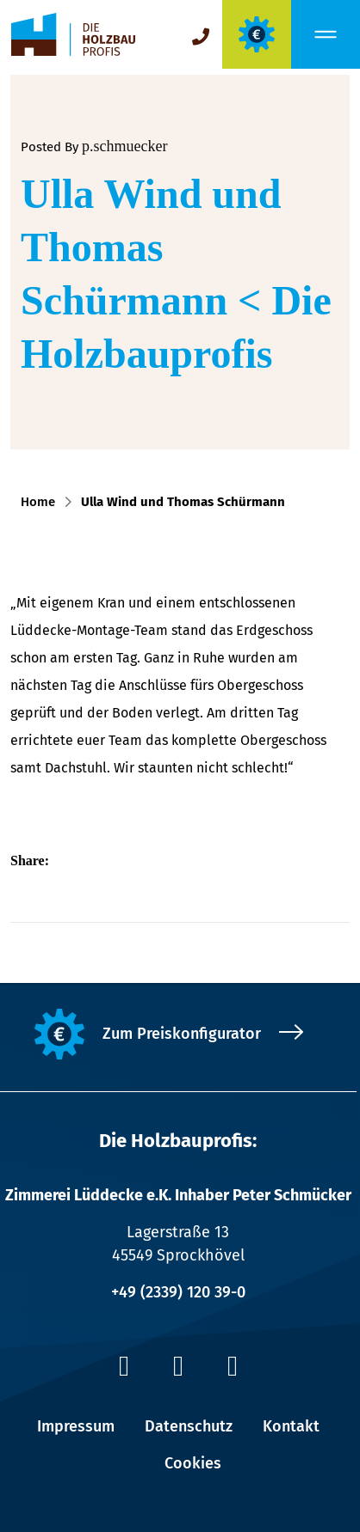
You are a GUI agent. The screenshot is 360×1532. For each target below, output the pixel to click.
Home (41, 502)
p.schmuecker (124, 146)
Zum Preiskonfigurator (181, 1033)
